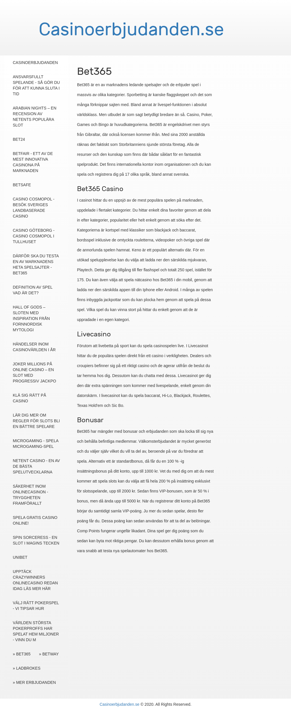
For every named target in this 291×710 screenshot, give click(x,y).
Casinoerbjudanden (35, 62)
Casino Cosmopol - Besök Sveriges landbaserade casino (34, 207)
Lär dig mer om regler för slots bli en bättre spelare (36, 421)
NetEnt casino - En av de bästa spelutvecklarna (36, 466)
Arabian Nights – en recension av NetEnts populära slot (34, 116)
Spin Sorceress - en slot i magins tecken (36, 540)
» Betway (49, 654)
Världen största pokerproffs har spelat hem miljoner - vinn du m (36, 631)
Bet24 (19, 139)
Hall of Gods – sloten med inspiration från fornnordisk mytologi (31, 318)
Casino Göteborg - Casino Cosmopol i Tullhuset (34, 236)
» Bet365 (21, 654)
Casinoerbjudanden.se (119, 704)
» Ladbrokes (26, 668)
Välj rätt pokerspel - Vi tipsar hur (36, 606)
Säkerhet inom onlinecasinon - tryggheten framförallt (30, 495)
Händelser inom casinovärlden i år (34, 347)
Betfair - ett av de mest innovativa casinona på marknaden (33, 162)
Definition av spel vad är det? (32, 290)
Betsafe (22, 185)
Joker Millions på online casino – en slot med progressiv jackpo (34, 372)
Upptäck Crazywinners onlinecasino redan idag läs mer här (35, 580)
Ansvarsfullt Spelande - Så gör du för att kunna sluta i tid (36, 85)
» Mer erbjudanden (34, 682)
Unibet (20, 557)
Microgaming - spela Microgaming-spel (35, 443)
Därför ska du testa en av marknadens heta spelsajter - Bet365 (36, 264)
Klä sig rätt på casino (29, 398)
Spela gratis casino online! (35, 520)
